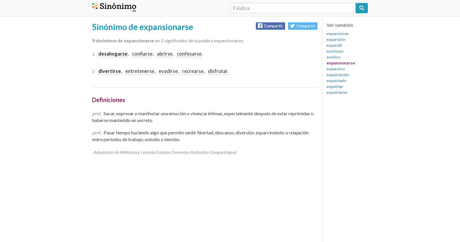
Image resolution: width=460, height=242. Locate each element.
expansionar (338, 33)
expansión (336, 39)
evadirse (168, 71)
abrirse (164, 54)
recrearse (193, 71)
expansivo (336, 68)
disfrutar (218, 71)
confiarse (142, 54)
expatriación (338, 74)
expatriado (336, 80)
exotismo (335, 51)
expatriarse (337, 92)
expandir (334, 45)
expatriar (335, 86)
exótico (333, 56)
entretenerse (139, 71)
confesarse (189, 54)
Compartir (270, 25)
